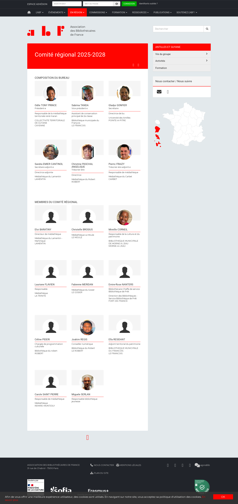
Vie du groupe (181, 54)
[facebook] (168, 91)
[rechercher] (207, 29)
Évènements (56, 12)
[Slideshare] (190, 465)
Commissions (98, 12)
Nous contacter (102, 465)
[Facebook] (168, 465)
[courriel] (159, 91)
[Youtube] (182, 465)
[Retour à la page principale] (29, 12)
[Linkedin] (175, 465)
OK (223, 496)
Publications (163, 12)
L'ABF (39, 12)
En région (77, 12)
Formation (119, 12)
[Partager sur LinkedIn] (138, 65)
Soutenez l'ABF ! (187, 12)
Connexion (129, 4)
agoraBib (202, 465)
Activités (181, 60)
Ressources (140, 12)
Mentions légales (128, 465)
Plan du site (99, 473)
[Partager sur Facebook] (133, 65)
